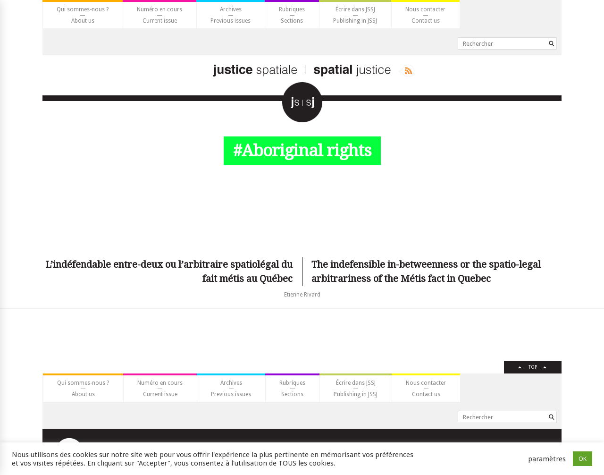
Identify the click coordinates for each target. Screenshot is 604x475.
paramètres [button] (547, 459)
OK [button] (583, 458)
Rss (406, 71)
